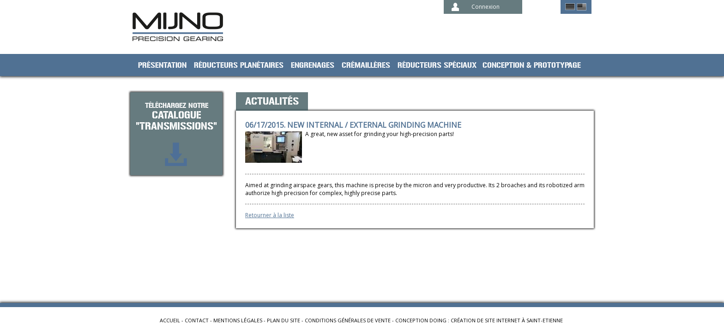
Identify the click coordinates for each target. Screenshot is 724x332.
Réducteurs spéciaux (437, 65)
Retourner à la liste (269, 215)
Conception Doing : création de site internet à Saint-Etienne (479, 320)
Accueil (170, 320)
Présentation (162, 65)
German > (570, 7)
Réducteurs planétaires (239, 65)
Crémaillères (366, 65)
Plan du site (283, 320)
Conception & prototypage (532, 65)
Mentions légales (237, 320)
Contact (197, 320)
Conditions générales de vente (348, 320)
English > (581, 7)
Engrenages (312, 65)
